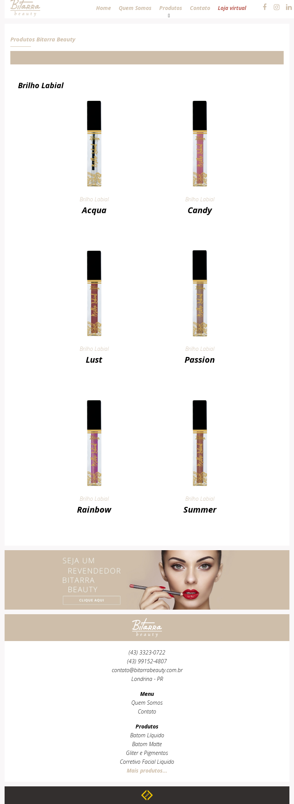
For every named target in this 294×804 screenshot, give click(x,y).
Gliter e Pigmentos (147, 752)
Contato (147, 711)
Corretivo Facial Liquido (147, 761)
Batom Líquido (147, 735)
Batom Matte (147, 744)
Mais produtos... (147, 770)
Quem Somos (147, 702)
